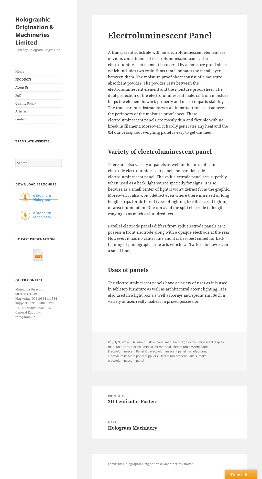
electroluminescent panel (190, 347)
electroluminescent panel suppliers (133, 356)
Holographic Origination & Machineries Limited (34, 30)
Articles (20, 111)
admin (140, 342)
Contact (20, 119)
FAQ (18, 95)
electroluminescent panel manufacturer (178, 351)
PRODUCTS (23, 79)
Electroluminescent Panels (178, 356)
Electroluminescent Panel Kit (128, 351)
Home (19, 71)
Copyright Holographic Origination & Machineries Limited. (151, 464)
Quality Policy (25, 103)
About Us (21, 87)
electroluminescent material (151, 347)
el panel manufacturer (168, 342)
